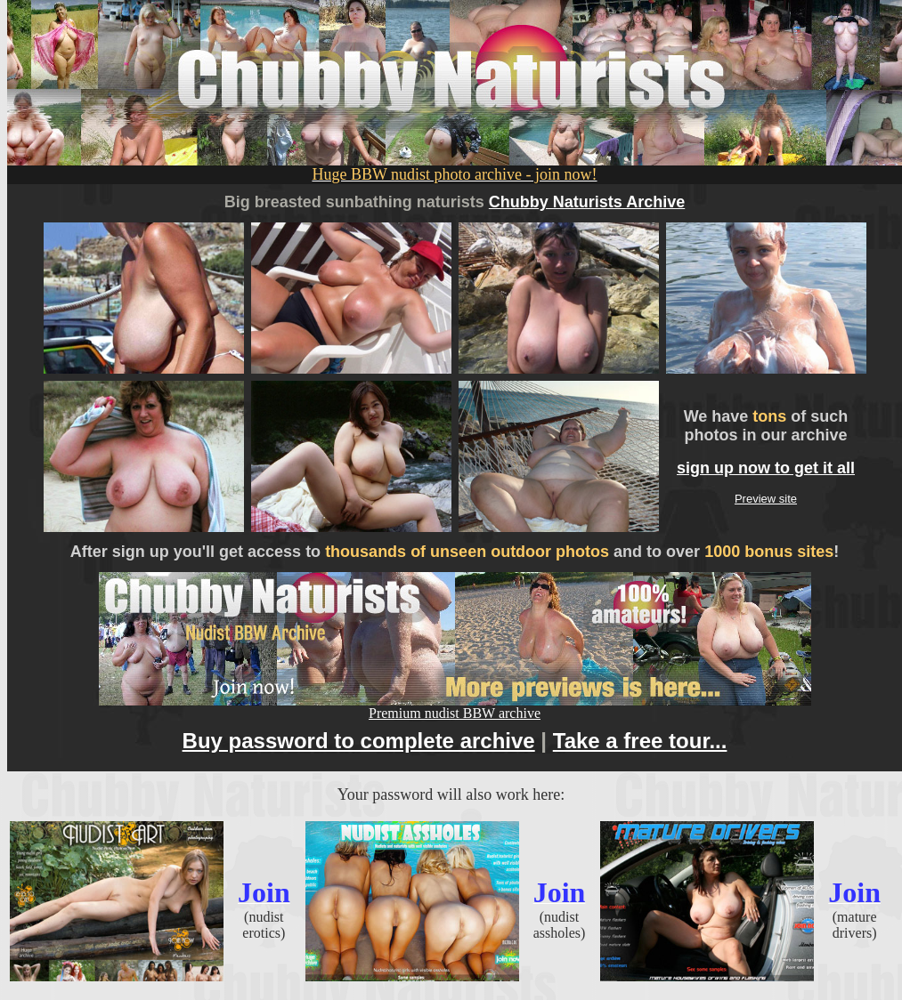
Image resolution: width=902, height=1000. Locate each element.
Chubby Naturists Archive (587, 202)
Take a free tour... (640, 741)
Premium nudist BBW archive (455, 707)
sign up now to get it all (766, 468)
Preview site (766, 498)
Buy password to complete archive (359, 741)
